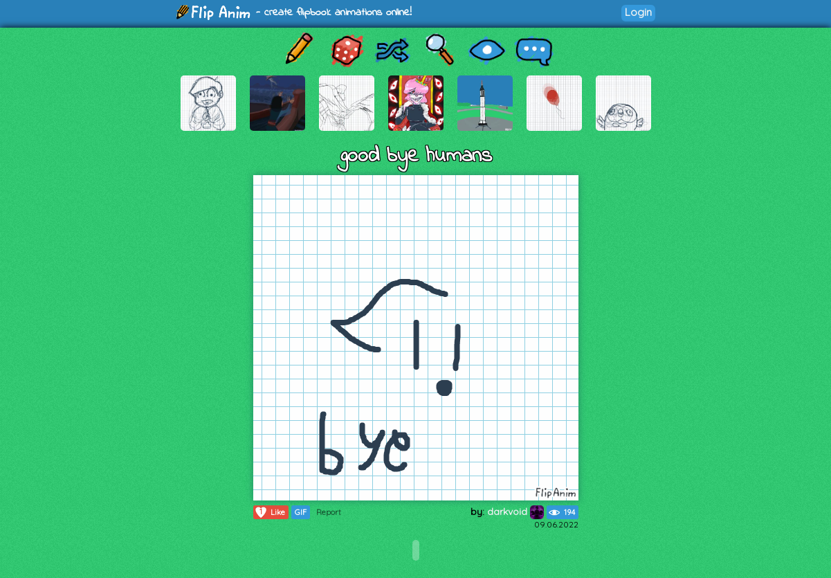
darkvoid (515, 511)
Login (638, 12)
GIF (301, 512)
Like (269, 512)
